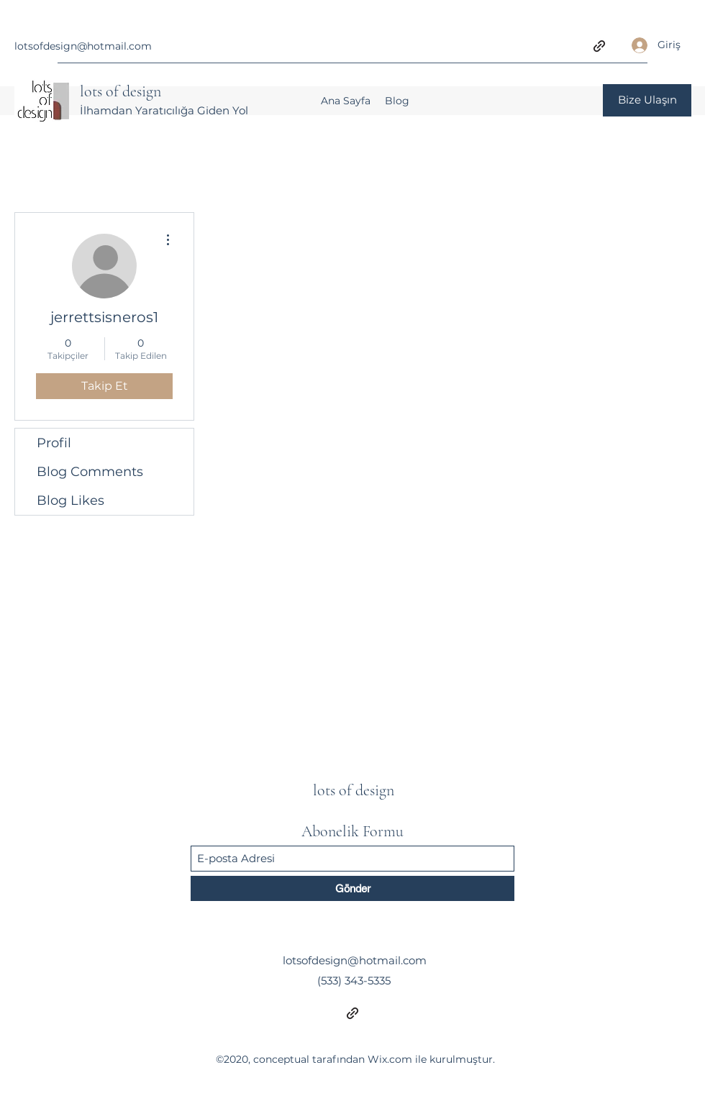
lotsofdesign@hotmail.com (83, 46)
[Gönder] (352, 888)
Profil (54, 443)
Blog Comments (90, 472)
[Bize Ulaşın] (647, 100)
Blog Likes (70, 500)
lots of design (120, 91)
